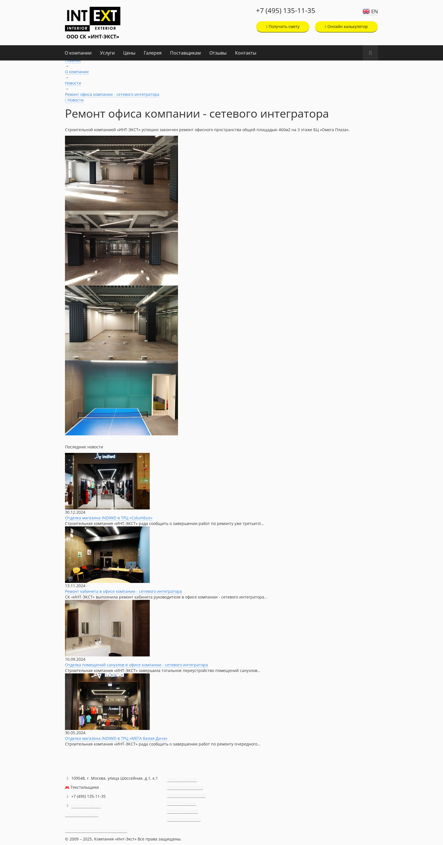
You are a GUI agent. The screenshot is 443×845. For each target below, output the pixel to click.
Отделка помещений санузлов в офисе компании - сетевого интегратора (136, 664)
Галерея (153, 53)
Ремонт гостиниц (184, 818)
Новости (73, 83)
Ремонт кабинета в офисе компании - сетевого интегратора (123, 591)
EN (374, 11)
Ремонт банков (181, 802)
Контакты (245, 53)
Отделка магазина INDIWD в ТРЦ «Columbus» (109, 517)
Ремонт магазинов (185, 787)
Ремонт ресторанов (186, 795)
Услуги (107, 53)
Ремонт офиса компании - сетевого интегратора (112, 94)
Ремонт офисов (182, 779)
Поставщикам (185, 53)
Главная (73, 60)
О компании (78, 53)
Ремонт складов (182, 810)
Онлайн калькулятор (346, 26)
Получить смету (282, 26)
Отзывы (218, 53)
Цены (129, 53)
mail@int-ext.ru (86, 805)
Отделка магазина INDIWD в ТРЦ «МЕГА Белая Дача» (116, 738)
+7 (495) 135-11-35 (285, 10)
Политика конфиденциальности (96, 830)
